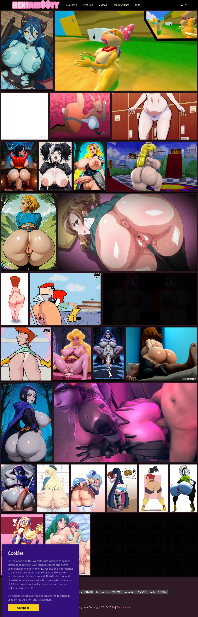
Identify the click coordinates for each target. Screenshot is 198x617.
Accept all (23, 607)
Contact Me (124, 607)
